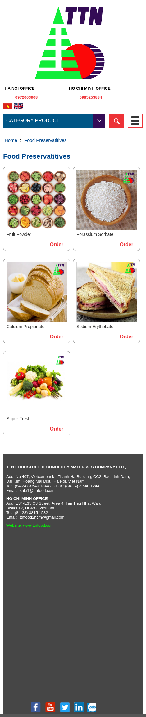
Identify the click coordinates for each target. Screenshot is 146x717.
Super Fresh (18, 418)
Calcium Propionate (25, 326)
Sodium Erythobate (94, 326)
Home (11, 140)
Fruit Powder (19, 234)
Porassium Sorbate (94, 234)
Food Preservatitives (45, 140)
